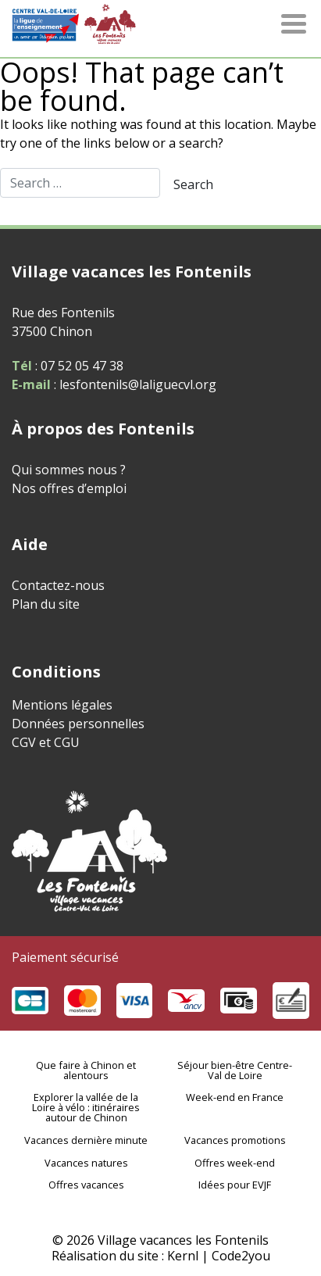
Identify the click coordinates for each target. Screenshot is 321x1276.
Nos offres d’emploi (69, 488)
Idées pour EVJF (234, 1185)
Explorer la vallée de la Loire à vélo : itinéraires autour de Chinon (86, 1107)
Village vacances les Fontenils (183, 1240)
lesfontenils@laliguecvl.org (136, 384)
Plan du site (46, 604)
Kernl (182, 1255)
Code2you (241, 1255)
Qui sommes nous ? (69, 469)
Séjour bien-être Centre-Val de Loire (234, 1070)
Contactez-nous (58, 585)
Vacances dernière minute (86, 1140)
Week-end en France (235, 1097)
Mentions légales (62, 704)
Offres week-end (234, 1163)
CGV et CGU (46, 742)
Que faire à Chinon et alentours (86, 1070)
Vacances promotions (235, 1140)
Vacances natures (86, 1163)
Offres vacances (86, 1185)
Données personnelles (78, 723)
